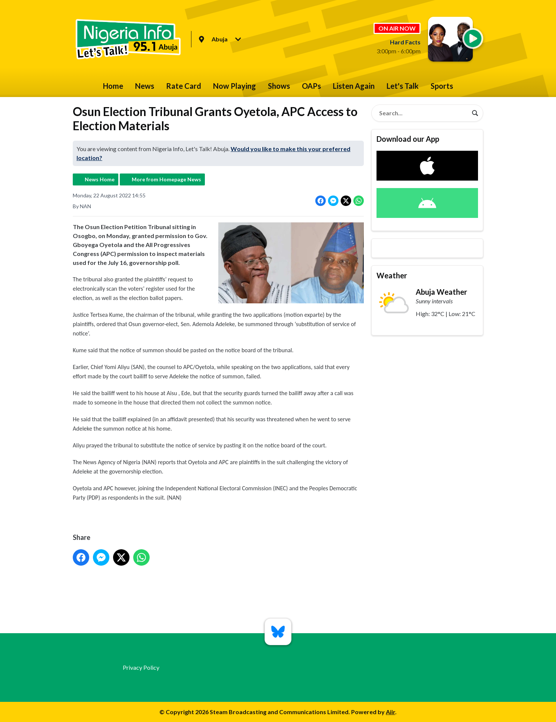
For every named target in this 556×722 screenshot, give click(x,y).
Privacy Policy (141, 667)
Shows (279, 85)
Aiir (390, 711)
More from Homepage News (166, 179)
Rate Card (183, 85)
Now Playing (234, 85)
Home (113, 85)
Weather (392, 275)
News (144, 85)
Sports (442, 85)
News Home (100, 179)
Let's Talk (403, 85)
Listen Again (354, 85)
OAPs (311, 85)
